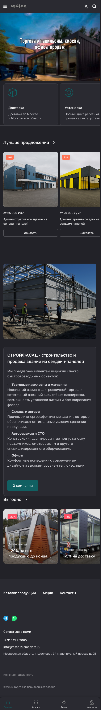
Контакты (68, 593)
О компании (23, 485)
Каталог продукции (19, 593)
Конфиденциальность (18, 674)
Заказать (30, 233)
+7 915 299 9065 (15, 640)
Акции (48, 593)
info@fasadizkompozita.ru (21, 647)
